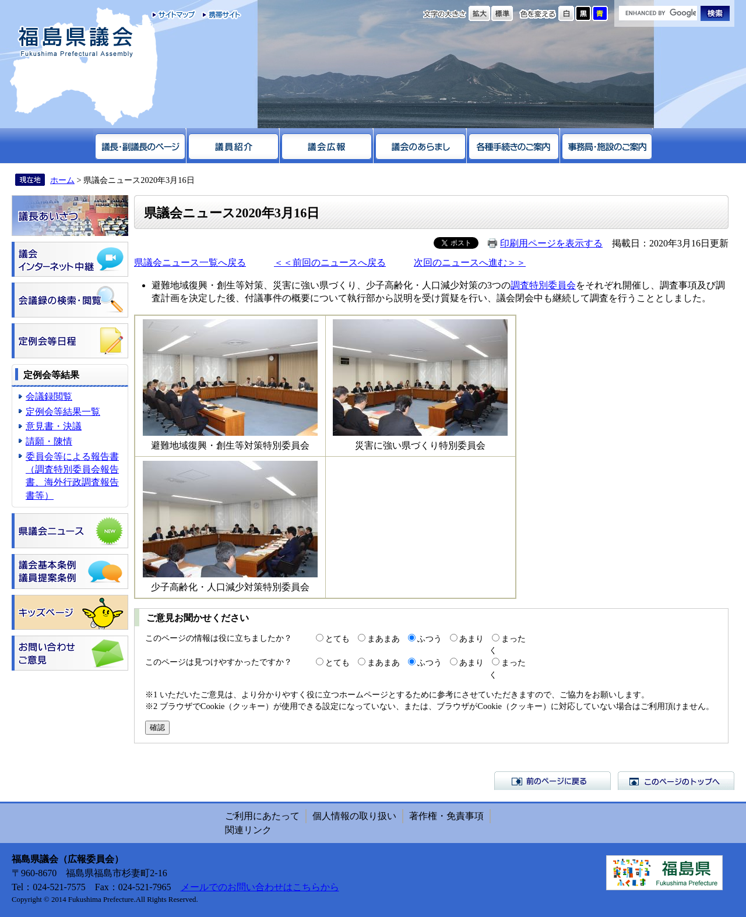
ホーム (62, 180)
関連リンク (248, 830)
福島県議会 (75, 42)
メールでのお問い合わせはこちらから (260, 887)
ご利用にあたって (262, 816)
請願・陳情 (49, 441)
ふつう (429, 638)
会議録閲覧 (49, 396)
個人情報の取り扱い (354, 816)
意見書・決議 (54, 426)
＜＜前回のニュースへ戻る (330, 262)
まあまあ (383, 638)
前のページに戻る (552, 780)
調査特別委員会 (543, 285)
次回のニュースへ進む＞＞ (470, 262)
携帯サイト (218, 14)
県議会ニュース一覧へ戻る (190, 262)
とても (337, 638)
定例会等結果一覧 (63, 412)
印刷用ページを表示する (551, 243)
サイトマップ (174, 14)
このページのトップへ (676, 780)
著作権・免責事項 (446, 816)
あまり (471, 638)
